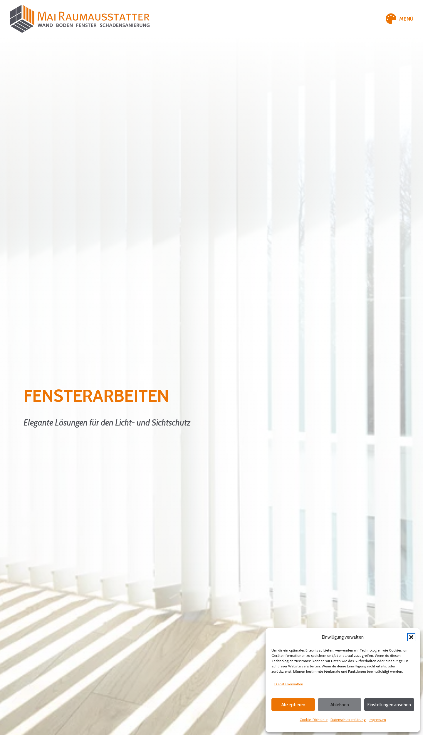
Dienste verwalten (288, 684)
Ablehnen (339, 704)
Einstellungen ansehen (389, 704)
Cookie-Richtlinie (314, 719)
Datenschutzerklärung (348, 719)
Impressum (377, 719)
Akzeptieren (293, 704)
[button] (411, 637)
